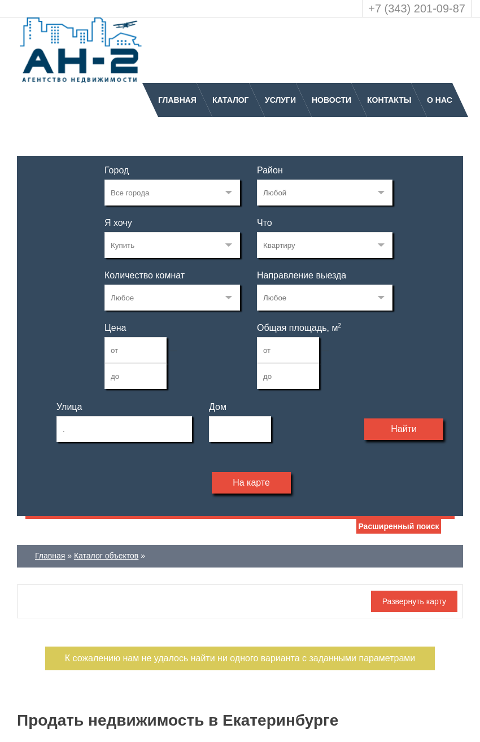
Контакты (389, 99)
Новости (331, 99)
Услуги (280, 99)
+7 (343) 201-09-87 (416, 8)
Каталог (230, 99)
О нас (439, 99)
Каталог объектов (106, 555)
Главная (177, 99)
